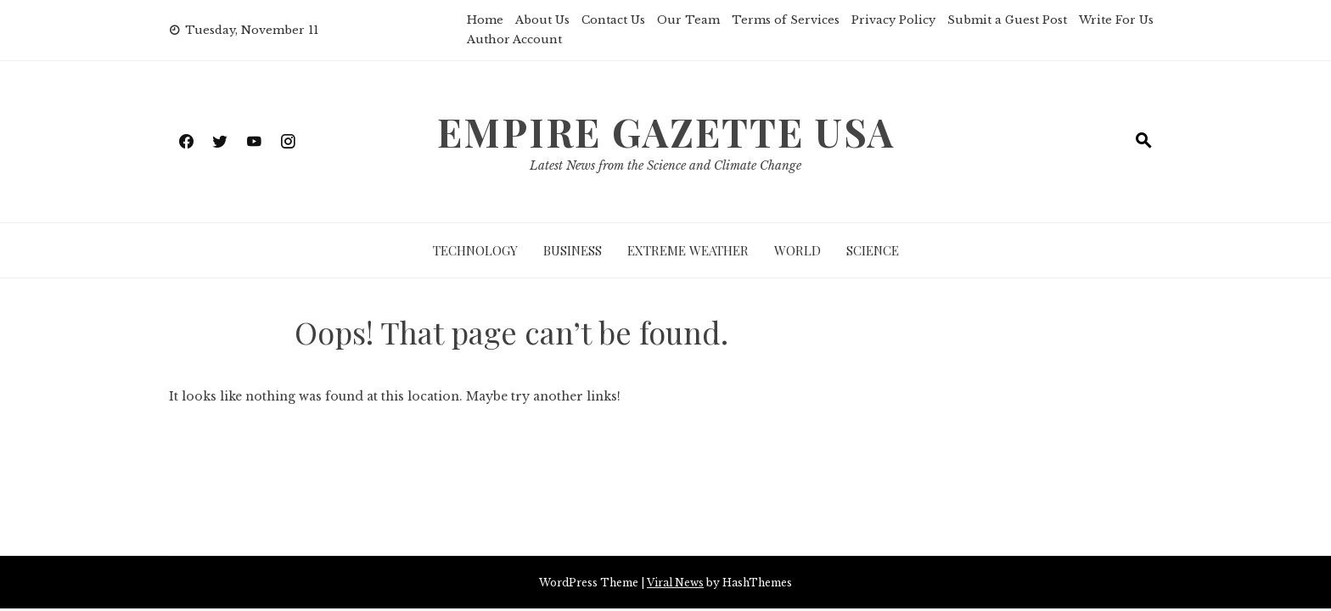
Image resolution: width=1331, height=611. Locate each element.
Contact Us (613, 20)
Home (485, 20)
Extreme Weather (688, 250)
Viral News (675, 582)
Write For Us (1116, 20)
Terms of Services (786, 20)
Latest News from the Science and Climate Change (665, 165)
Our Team (688, 20)
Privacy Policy (893, 20)
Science (872, 250)
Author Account (514, 39)
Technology (475, 250)
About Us (542, 20)
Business (572, 250)
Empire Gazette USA (666, 131)
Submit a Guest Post (1007, 20)
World (797, 250)
